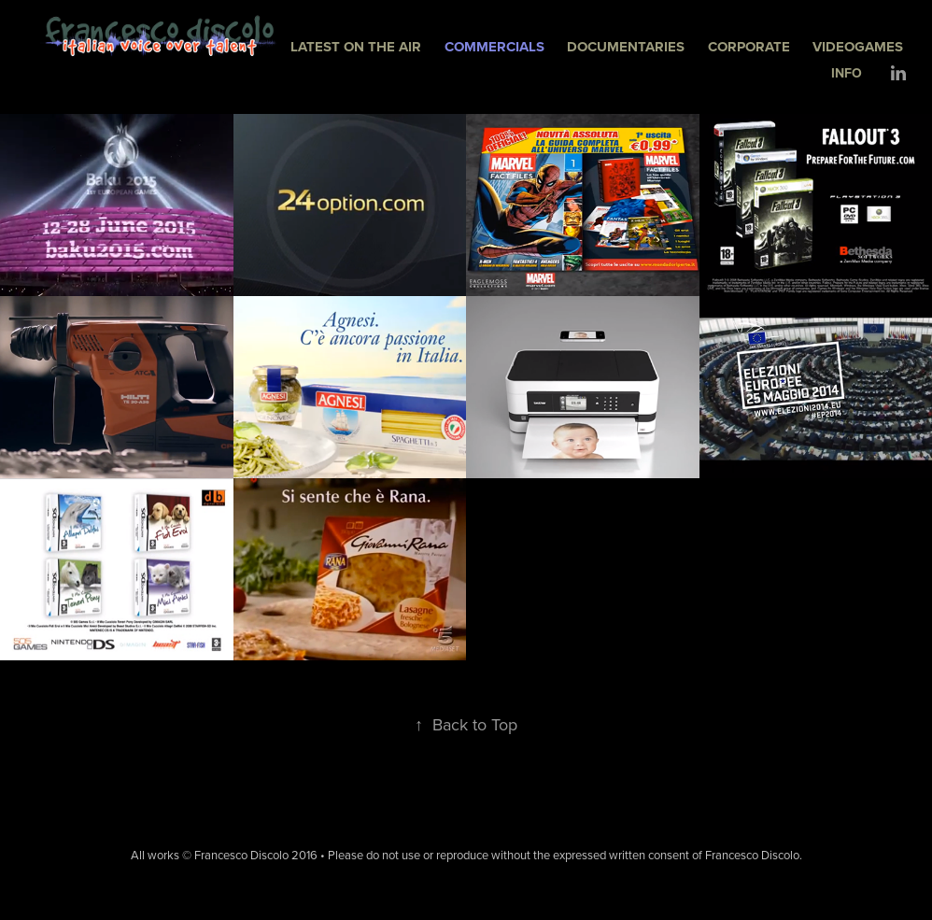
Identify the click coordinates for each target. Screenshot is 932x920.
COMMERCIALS (494, 46)
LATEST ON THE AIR (355, 46)
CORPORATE (749, 46)
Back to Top (466, 724)
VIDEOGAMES (857, 46)
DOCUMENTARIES (626, 46)
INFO (846, 73)
